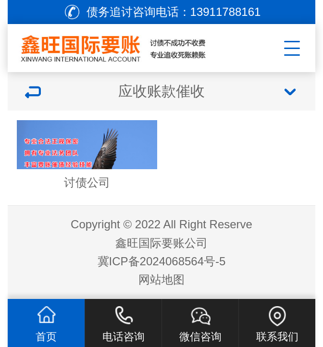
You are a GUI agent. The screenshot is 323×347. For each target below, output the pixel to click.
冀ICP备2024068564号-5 (162, 261)
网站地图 (161, 279)
